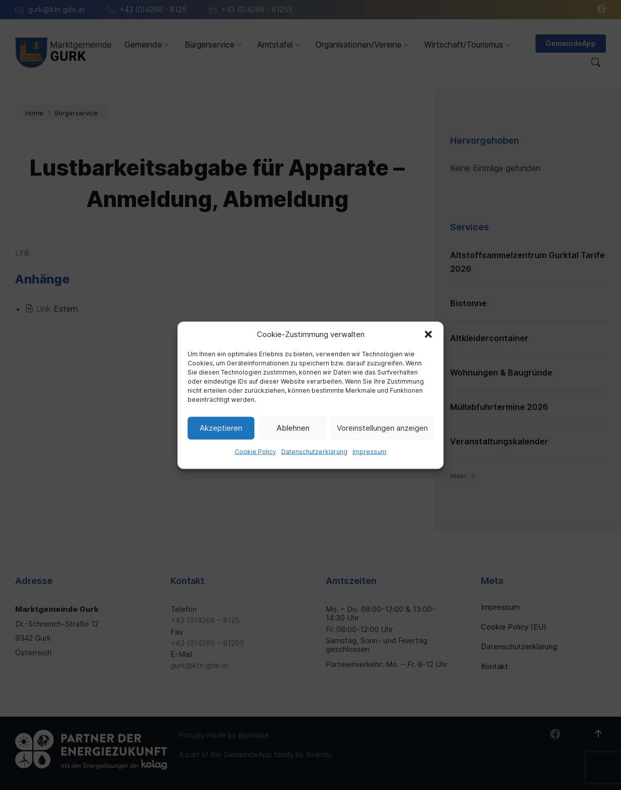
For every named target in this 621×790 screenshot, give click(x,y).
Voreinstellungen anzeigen (382, 428)
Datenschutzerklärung (314, 451)
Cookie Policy (255, 451)
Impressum (369, 451)
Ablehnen (293, 428)
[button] (428, 334)
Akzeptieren (221, 428)
